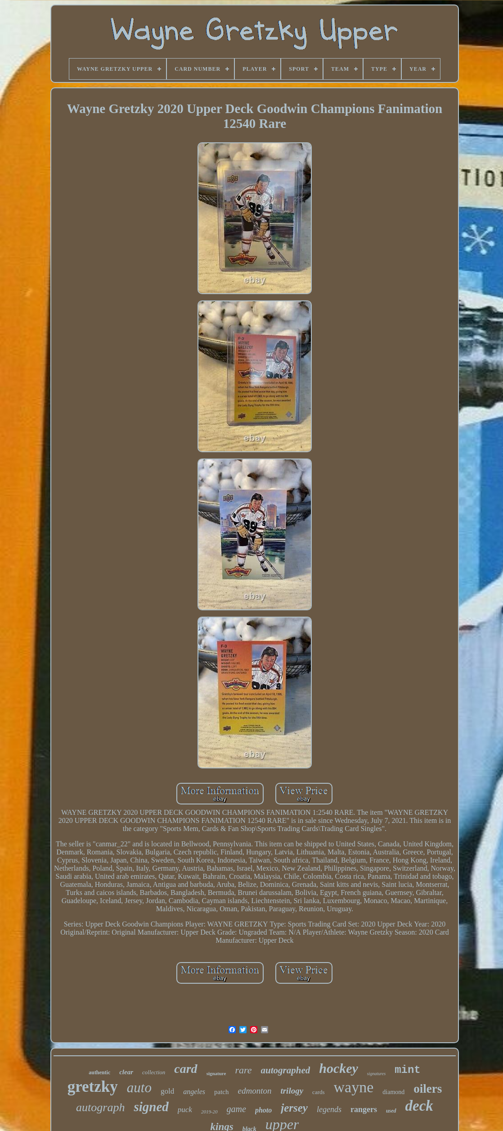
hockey (338, 1068)
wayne (354, 1087)
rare (243, 1070)
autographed (285, 1070)
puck (185, 1109)
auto (139, 1087)
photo (263, 1110)
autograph (100, 1107)
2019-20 (209, 1111)
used (391, 1111)
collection (153, 1072)
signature (216, 1073)
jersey (294, 1108)
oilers (427, 1088)
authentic (99, 1072)
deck (419, 1106)
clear (126, 1072)
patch (221, 1091)
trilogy (291, 1090)
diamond (393, 1092)
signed (151, 1106)
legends (329, 1109)
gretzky (92, 1086)
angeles (194, 1091)
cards (318, 1092)
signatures (376, 1073)
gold (167, 1091)
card (185, 1069)
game (236, 1109)
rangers (363, 1109)
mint (408, 1070)
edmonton (255, 1090)
